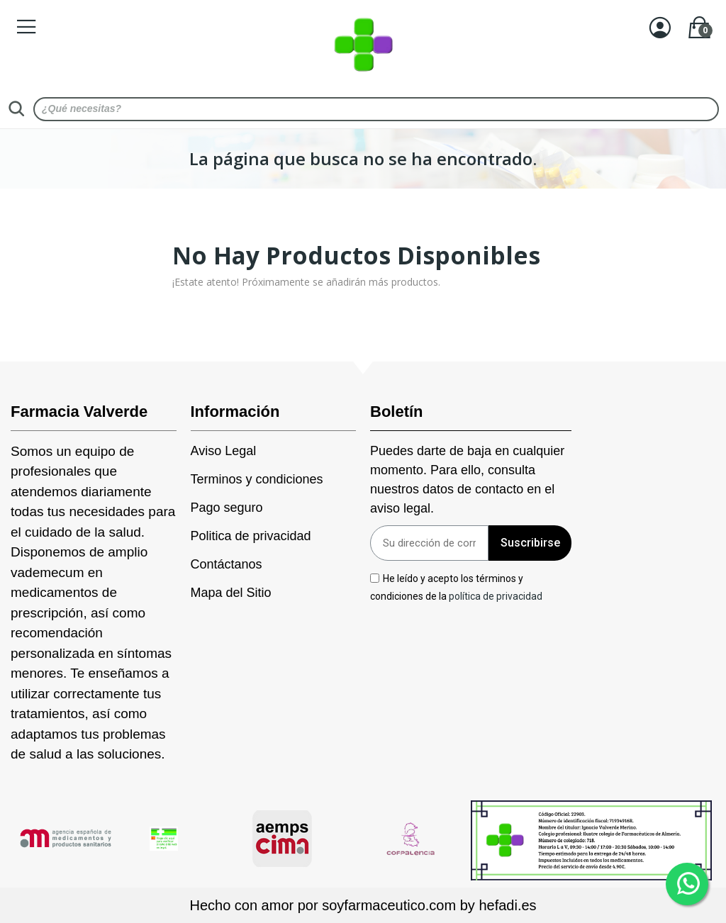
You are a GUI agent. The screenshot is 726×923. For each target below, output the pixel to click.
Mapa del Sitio (231, 593)
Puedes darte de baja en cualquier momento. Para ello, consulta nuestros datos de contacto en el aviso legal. (467, 479)
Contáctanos (226, 564)
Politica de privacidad (251, 536)
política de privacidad (495, 596)
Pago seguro (227, 507)
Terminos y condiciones (257, 479)
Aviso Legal (224, 451)
